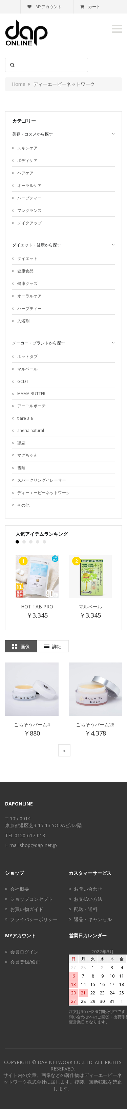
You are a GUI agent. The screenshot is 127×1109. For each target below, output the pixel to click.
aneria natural (30, 430)
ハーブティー (29, 198)
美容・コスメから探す (32, 134)
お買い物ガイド (26, 909)
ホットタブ (27, 356)
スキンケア (27, 148)
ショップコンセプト (31, 899)
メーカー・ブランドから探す (38, 343)
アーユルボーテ (31, 406)
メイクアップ (29, 223)
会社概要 (19, 889)
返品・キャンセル (93, 919)
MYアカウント (44, 6)
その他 (23, 505)
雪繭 (21, 468)
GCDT (22, 381)
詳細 (57, 646)
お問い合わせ (88, 889)
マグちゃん (27, 455)
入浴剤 (23, 321)
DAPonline (19, 803)
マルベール (27, 369)
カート (90, 6)
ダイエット (27, 258)
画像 (25, 646)
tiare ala (25, 418)
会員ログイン (24, 951)
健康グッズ (27, 283)
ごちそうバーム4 (32, 724)
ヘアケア (25, 173)
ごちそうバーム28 (95, 724)
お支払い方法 (88, 899)
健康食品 (25, 271)
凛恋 (21, 442)
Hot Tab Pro (37, 606)
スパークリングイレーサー (41, 480)
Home (18, 84)
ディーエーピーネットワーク (43, 493)
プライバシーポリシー (34, 919)
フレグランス (29, 210)
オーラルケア (29, 185)
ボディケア (27, 160)
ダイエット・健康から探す (36, 245)
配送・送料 (86, 909)
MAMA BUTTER (31, 393)
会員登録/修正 (25, 962)
